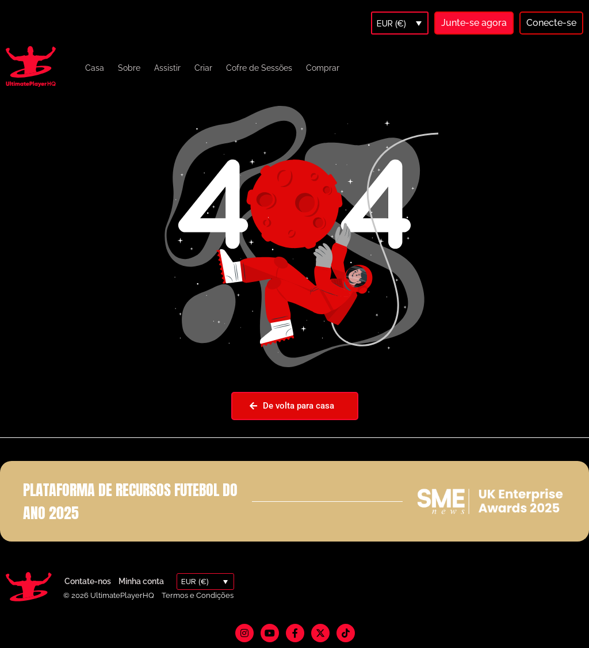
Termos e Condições (198, 595)
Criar (203, 68)
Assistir (167, 68)
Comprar (322, 68)
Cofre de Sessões (259, 68)
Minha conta (141, 581)
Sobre (129, 68)
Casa (94, 68)
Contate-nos (87, 581)
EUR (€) (391, 23)
